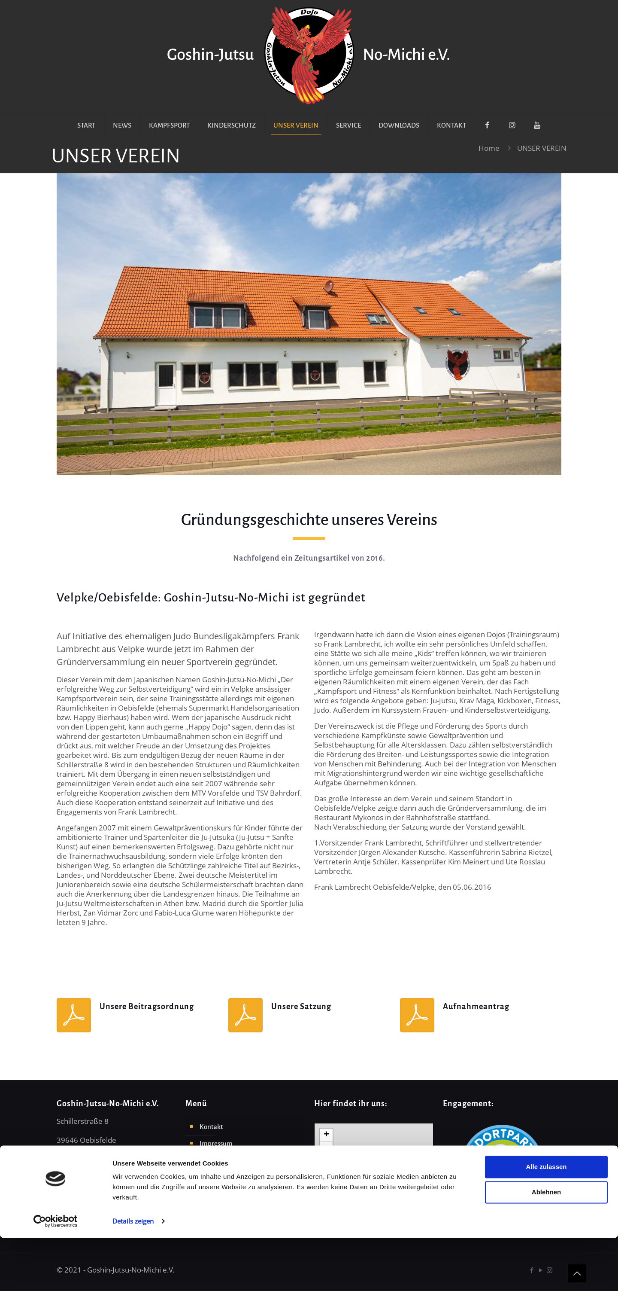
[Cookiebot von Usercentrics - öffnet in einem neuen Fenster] (55, 1274)
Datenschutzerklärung (232, 1160)
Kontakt (211, 1126)
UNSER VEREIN (541, 148)
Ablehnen (546, 1245)
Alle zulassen (546, 1220)
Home (489, 148)
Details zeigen (133, 1274)
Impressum (216, 1143)
